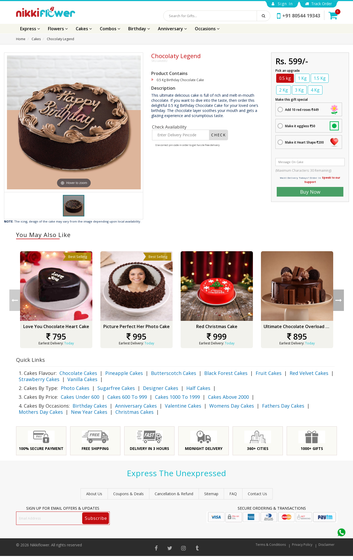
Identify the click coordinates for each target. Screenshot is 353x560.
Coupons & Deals (128, 493)
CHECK (218, 134)
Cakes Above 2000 (228, 397)
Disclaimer (326, 544)
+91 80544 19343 (298, 15)
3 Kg (299, 90)
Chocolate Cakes (78, 373)
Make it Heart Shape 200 (304, 142)
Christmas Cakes (134, 412)
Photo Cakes (75, 388)
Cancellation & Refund (174, 493)
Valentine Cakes (183, 406)
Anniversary (172, 29)
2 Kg (283, 90)
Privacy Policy (302, 544)
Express (30, 29)
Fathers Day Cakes (283, 406)
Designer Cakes (160, 388)
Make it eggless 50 (300, 126)
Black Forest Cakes (226, 373)
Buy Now (310, 192)
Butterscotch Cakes (173, 373)
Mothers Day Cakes (41, 412)
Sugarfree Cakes (116, 388)
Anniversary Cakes (136, 406)
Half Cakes (198, 388)
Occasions (207, 29)
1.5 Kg (320, 78)
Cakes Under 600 (80, 397)
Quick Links (30, 359)
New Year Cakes (89, 412)
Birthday (139, 29)
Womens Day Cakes (231, 406)
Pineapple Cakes (124, 373)
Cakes (84, 29)
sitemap (211, 493)
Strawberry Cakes (39, 379)
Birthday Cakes (90, 406)
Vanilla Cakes (82, 379)
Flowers (58, 29)
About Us (94, 493)
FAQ (233, 493)
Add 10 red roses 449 (302, 109)
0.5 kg (285, 78)
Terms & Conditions (271, 544)
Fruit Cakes (269, 373)
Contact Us (257, 493)
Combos (110, 29)
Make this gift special (291, 99)
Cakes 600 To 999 (127, 397)
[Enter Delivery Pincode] (181, 135)
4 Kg (315, 90)
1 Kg (302, 78)
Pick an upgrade (287, 70)
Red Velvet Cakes (309, 373)
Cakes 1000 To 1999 (177, 397)
